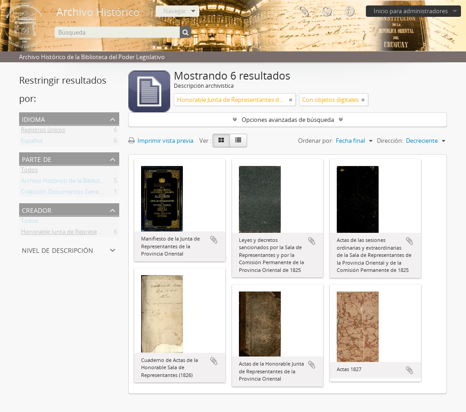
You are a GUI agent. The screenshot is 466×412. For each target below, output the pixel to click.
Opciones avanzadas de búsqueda (288, 120)
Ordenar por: (315, 140)
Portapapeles (303, 11)
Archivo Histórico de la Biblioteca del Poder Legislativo (94, 182)
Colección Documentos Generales (66, 193)
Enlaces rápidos (349, 11)
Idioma (326, 11)
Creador (36, 209)
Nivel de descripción (57, 249)
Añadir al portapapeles (213, 239)
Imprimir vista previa (160, 140)
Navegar (174, 11)
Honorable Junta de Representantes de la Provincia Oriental (101, 233)
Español (31, 142)
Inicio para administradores (411, 11)
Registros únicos (43, 131)
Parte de (36, 158)
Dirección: (390, 140)
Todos (29, 171)
